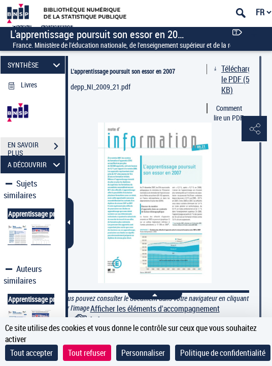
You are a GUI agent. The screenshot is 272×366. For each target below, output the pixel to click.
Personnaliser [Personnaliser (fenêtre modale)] (143, 352)
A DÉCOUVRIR (35, 164)
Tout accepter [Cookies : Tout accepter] (31, 352)
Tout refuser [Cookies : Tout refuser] (87, 352)
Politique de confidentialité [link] (222, 352)
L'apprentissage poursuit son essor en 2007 (123, 71)
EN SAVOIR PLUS (36, 147)
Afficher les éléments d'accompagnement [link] (155, 308)
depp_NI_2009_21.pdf (100, 87)
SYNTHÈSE (35, 65)
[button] (254, 129)
